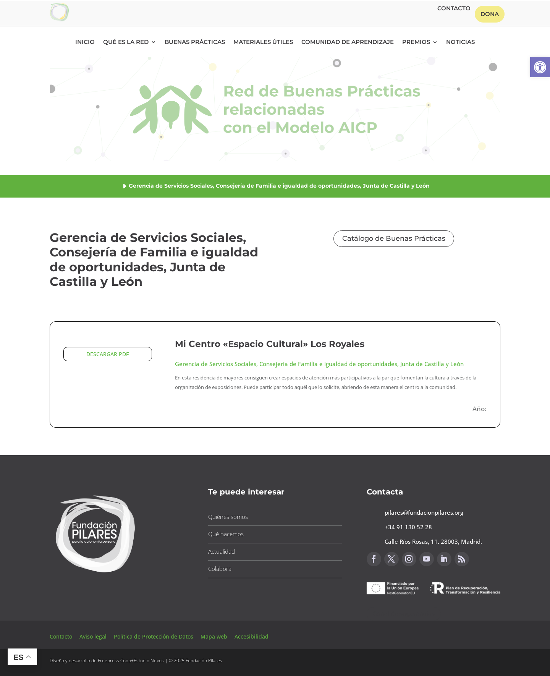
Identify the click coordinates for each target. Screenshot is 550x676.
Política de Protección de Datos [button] (154, 636)
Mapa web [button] (214, 636)
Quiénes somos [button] (228, 516)
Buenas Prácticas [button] (195, 42)
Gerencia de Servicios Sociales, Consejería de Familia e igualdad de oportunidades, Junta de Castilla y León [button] (319, 364)
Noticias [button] (460, 42)
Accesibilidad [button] (252, 636)
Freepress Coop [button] (114, 660)
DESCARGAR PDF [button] (107, 354)
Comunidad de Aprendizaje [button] (347, 42)
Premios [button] (416, 42)
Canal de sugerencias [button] (404, 613)
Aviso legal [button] (93, 636)
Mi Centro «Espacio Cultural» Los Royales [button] (269, 344)
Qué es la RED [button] (126, 42)
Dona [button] (489, 14)
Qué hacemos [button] (226, 534)
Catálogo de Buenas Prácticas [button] (393, 238)
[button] (540, 67)
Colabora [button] (219, 568)
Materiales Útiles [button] (263, 42)
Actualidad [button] (221, 551)
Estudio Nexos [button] (149, 660)
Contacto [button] (454, 9)
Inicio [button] (85, 42)
